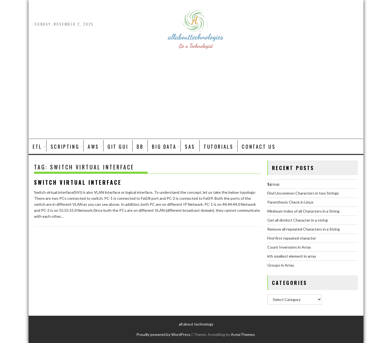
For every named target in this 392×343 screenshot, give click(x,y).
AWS (93, 146)
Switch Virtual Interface (78, 182)
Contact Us (258, 146)
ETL (37, 146)
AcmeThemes (243, 334)
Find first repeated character (291, 238)
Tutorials (218, 146)
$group (273, 184)
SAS (190, 146)
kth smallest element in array (291, 256)
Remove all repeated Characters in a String (303, 229)
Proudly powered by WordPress (163, 334)
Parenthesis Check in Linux (290, 202)
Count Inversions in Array (289, 247)
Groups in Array (280, 265)
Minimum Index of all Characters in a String (303, 211)
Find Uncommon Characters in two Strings (303, 193)
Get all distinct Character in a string (297, 220)
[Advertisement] (196, 97)
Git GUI (118, 146)
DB (140, 146)
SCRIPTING (65, 146)
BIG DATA (164, 146)
